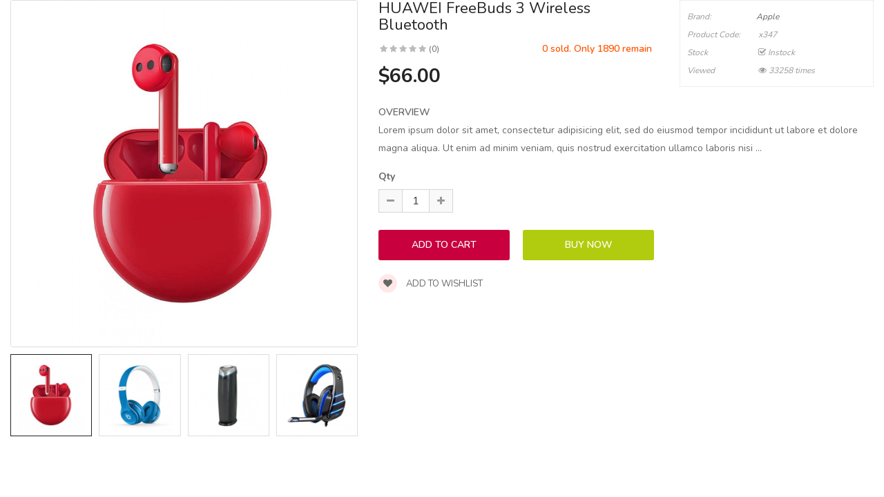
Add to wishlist (430, 283)
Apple (767, 16)
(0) (434, 49)
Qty (386, 176)
